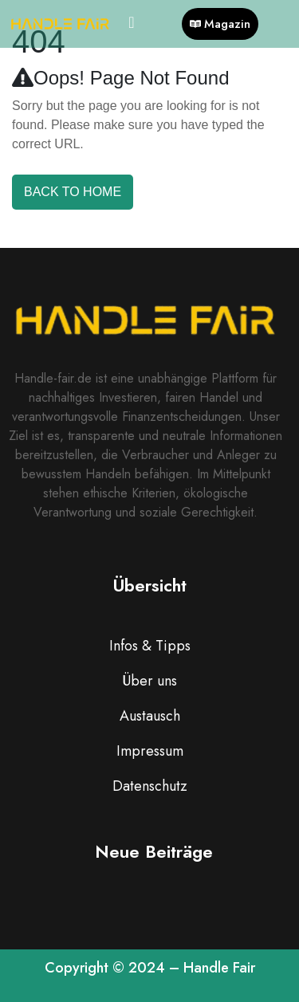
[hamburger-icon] (131, 24)
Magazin (220, 24)
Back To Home (72, 191)
